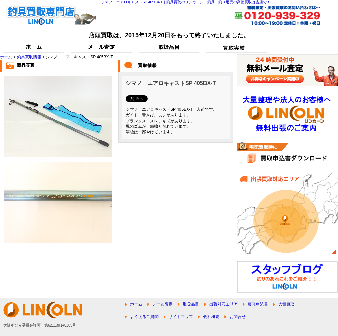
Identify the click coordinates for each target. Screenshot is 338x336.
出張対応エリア (223, 304)
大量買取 (286, 304)
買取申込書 (258, 304)
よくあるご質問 (144, 316)
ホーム (6, 57)
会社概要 (211, 316)
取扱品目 (191, 304)
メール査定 (162, 304)
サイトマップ (181, 316)
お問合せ (238, 316)
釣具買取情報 (29, 57)
